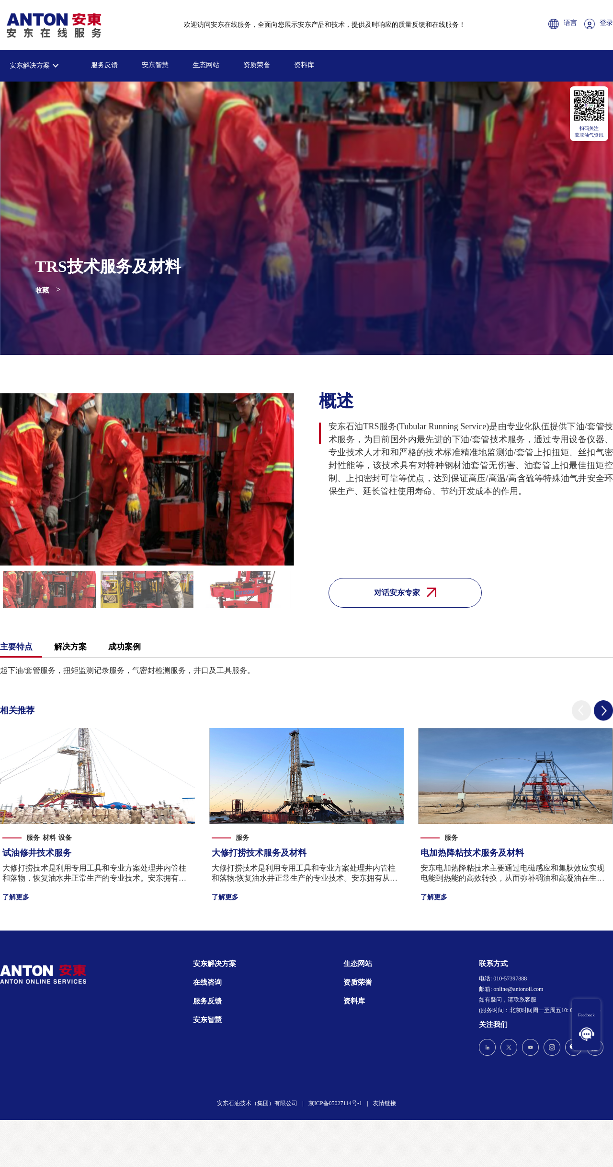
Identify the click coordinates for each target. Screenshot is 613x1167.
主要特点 (16, 646)
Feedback (586, 1015)
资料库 (304, 65)
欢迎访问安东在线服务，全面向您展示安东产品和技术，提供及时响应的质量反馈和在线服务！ (324, 24)
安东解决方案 (30, 65)
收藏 (42, 290)
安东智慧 (155, 65)
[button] (581, 710)
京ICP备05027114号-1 (335, 1103)
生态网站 (206, 65)
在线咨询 (207, 982)
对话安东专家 (405, 592)
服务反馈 (104, 65)
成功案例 (124, 646)
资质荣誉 (256, 65)
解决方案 (70, 646)
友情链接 (384, 1103)
